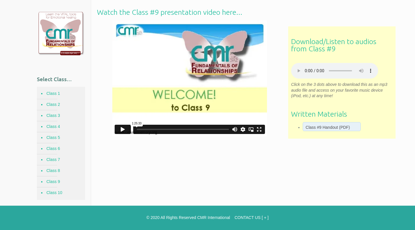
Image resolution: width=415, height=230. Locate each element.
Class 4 (53, 126)
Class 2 (53, 104)
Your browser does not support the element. (334, 71)
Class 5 (53, 137)
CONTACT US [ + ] (251, 217)
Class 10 (54, 192)
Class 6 (53, 148)
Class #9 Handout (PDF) (328, 127)
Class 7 (53, 159)
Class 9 (53, 181)
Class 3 (53, 115)
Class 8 (53, 170)
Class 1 (53, 93)
